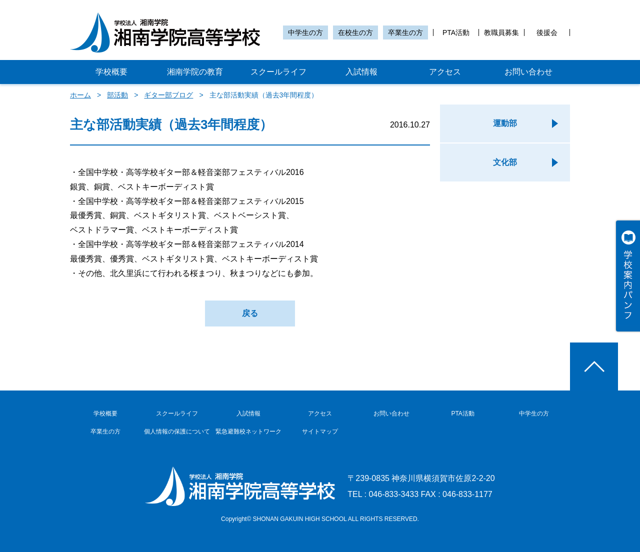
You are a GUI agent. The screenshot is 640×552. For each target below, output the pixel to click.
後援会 (547, 32)
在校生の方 (355, 32)
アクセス (445, 72)
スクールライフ (278, 72)
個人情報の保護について (177, 431)
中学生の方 (305, 32)
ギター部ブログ (168, 95)
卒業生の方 (405, 32)
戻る (250, 313)
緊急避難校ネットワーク (249, 431)
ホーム (80, 95)
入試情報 (362, 72)
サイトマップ (320, 431)
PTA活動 (456, 32)
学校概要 (112, 72)
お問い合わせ (528, 72)
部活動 (117, 95)
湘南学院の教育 (195, 72)
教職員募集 (501, 32)
